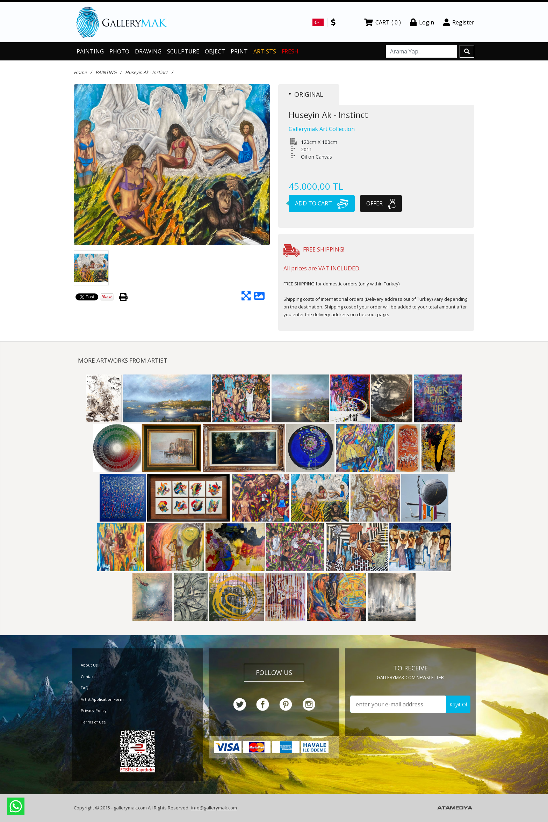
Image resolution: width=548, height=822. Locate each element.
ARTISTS (264, 51)
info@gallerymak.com (214, 808)
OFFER (381, 203)
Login (422, 22)
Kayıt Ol (458, 704)
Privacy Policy (94, 710)
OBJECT (215, 51)
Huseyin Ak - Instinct (146, 72)
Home (80, 72)
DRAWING (148, 51)
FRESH (290, 51)
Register (458, 22)
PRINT (239, 51)
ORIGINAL (306, 94)
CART (382, 22)
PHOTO (119, 51)
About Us (89, 665)
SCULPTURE (183, 51)
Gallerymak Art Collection (322, 129)
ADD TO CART (318, 203)
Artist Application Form (102, 699)
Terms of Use (93, 722)
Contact (88, 676)
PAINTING (90, 51)
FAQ (84, 687)
